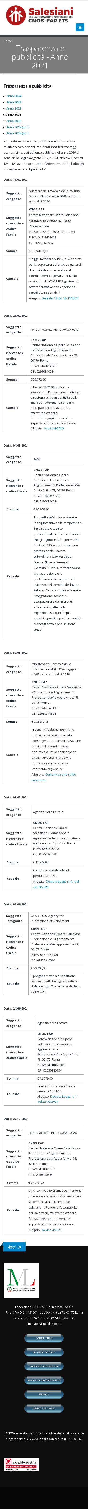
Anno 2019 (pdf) (17, 127)
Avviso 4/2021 (51, 1230)
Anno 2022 (13, 108)
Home (8, 41)
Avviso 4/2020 (54, 428)
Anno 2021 (13, 114)
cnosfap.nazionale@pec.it (44, 1324)
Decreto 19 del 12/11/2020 (60, 298)
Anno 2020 (13, 121)
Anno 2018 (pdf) (17, 133)
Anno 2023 (13, 102)
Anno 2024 (13, 96)
